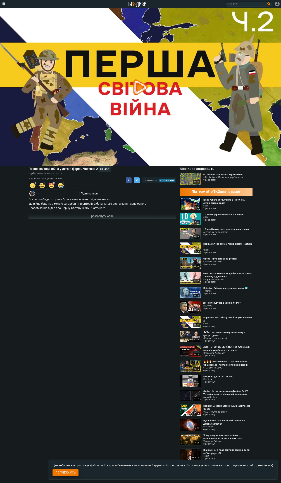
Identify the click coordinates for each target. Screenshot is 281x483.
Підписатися (89, 193)
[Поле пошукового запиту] (269, 4)
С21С (39, 193)
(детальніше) (264, 465)
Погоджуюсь (65, 472)
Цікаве (104, 169)
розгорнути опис (102, 216)
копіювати (167, 180)
